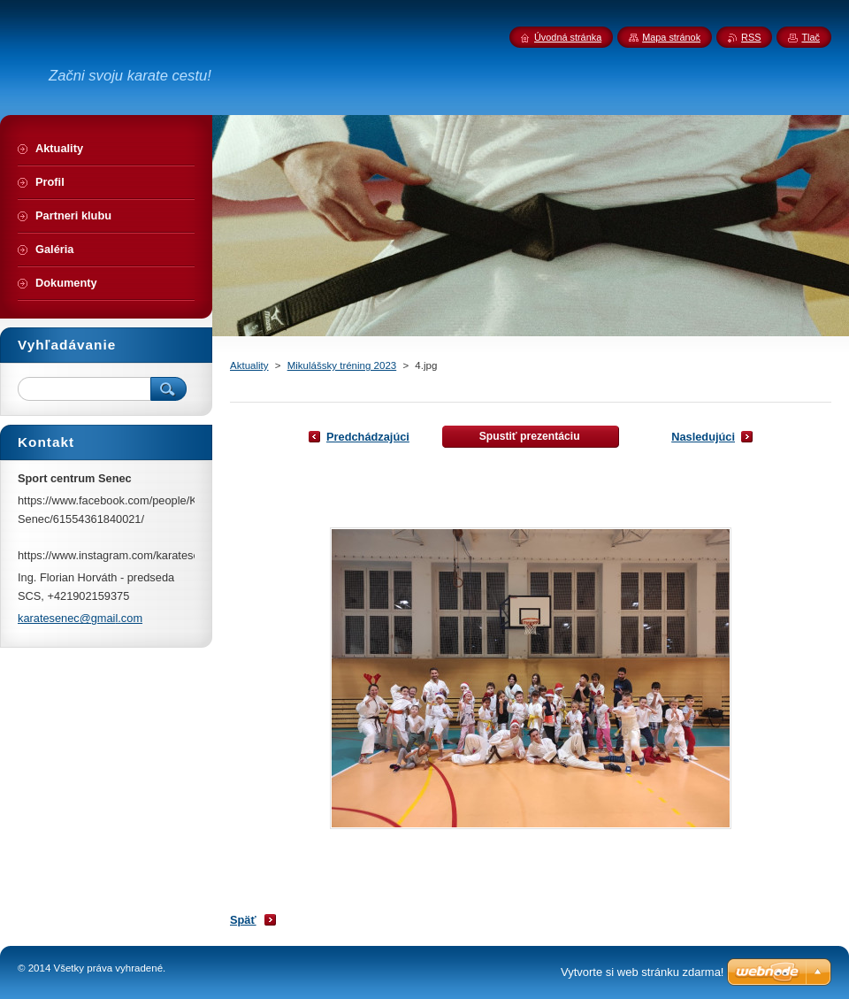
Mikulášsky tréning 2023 (342, 365)
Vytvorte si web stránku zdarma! (642, 972)
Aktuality (249, 365)
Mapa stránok (671, 37)
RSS (751, 37)
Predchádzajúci (367, 436)
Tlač (810, 37)
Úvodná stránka (567, 37)
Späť (243, 919)
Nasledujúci (703, 436)
